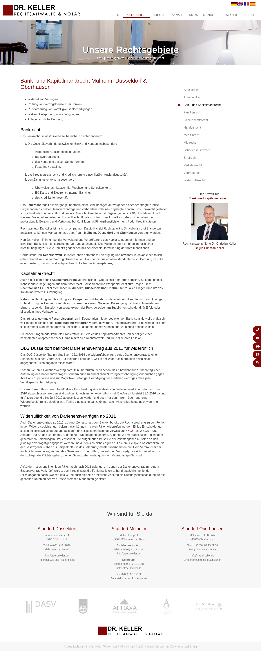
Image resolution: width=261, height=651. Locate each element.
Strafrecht (190, 157)
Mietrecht (190, 142)
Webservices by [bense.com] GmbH (123, 646)
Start (117, 14)
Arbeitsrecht (191, 89)
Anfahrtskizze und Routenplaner (57, 559)
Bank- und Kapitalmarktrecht (145, 58)
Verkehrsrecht (193, 165)
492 (130, 430)
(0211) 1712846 (61, 545)
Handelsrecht (192, 127)
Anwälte (178, 14)
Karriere (232, 14)
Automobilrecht (193, 97)
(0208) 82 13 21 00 (133, 549)
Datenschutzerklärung (184, 646)
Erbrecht (160, 14)
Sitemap (149, 646)
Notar (193, 14)
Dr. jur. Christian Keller (209, 248)
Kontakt (250, 14)
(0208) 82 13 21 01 (133, 563)
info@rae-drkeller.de (56, 555)
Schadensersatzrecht (197, 150)
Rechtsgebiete (136, 14)
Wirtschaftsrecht (194, 180)
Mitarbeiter (211, 14)
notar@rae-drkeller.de (128, 568)
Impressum (162, 646)
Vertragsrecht (192, 172)
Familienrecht (192, 112)
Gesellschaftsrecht (196, 120)
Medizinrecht (192, 135)
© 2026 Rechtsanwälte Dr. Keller (82, 646)
